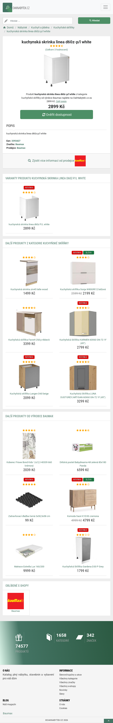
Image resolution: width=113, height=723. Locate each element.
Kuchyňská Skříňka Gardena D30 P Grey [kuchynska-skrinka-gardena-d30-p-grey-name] (83, 566)
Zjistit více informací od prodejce (56, 160)
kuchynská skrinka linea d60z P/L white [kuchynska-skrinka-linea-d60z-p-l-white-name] (29, 224)
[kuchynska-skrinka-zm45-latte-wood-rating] (29, 257)
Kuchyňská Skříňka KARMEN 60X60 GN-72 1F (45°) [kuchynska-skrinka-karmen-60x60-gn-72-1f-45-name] (83, 341)
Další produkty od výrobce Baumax (29, 416)
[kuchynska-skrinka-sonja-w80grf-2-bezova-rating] (83, 257)
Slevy (61, 694)
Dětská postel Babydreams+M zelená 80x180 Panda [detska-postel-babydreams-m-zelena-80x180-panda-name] (83, 464)
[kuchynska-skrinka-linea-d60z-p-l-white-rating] (29, 192)
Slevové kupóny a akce (70, 674)
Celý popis (61, 101)
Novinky (63, 690)
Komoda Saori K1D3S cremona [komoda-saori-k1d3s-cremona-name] (83, 516)
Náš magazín (9, 704)
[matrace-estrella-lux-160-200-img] (29, 550)
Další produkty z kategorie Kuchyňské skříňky (37, 243)
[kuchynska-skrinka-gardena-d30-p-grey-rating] (83, 535)
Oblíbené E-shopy (17, 585)
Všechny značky (67, 682)
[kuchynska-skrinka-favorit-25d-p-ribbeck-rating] (29, 308)
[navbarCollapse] (105, 7)
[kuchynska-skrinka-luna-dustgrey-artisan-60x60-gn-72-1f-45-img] (83, 377)
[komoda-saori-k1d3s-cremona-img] (83, 499)
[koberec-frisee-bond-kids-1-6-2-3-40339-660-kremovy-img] (29, 446)
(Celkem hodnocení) (56, 49)
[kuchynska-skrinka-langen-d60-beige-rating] (29, 362)
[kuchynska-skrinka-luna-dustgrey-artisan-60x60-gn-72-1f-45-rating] (83, 362)
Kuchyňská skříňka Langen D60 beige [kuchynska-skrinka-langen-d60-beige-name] (29, 393)
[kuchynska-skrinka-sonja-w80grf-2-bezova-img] (83, 273)
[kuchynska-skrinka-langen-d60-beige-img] (29, 377)
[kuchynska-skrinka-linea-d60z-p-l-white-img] (29, 208)
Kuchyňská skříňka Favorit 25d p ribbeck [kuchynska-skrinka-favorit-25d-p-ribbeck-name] (29, 339)
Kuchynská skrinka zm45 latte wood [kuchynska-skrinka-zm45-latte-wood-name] (29, 289)
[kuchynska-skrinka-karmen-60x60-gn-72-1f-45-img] (83, 323)
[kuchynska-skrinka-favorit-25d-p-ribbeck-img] (29, 323)
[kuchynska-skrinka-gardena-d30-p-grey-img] (83, 550)
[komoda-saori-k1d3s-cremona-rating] (83, 484)
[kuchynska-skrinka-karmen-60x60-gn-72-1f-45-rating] (83, 308)
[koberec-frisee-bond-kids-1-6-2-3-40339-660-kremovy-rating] (29, 430)
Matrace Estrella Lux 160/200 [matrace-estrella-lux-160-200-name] (29, 566)
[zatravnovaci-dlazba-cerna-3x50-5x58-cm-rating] (29, 484)
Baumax (19, 144)
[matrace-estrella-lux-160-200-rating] (29, 535)
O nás (62, 704)
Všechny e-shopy (67, 686)
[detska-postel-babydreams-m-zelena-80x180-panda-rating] (83, 430)
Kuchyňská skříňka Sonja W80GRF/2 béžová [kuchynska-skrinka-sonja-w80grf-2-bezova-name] (83, 289)
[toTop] (108, 721)
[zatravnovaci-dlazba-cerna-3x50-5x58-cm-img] (29, 499)
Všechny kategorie (68, 678)
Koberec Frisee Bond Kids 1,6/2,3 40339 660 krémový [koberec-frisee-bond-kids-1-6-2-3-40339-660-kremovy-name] (29, 464)
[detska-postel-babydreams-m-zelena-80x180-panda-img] (83, 446)
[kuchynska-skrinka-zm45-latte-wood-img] (29, 273)
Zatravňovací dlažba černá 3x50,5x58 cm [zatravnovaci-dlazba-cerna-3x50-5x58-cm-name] (29, 516)
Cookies (63, 708)
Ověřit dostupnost (56, 114)
